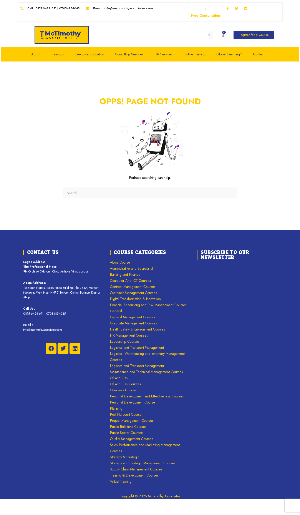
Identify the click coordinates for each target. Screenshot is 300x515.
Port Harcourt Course (126, 414)
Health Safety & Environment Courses (137, 329)
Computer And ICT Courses (130, 280)
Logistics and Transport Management (137, 347)
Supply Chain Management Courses (136, 469)
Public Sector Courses (126, 432)
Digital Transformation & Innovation (135, 298)
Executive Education (89, 54)
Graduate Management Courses (133, 323)
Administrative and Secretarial (131, 268)
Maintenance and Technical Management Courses (146, 371)
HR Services (163, 54)
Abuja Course (120, 262)
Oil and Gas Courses (125, 384)
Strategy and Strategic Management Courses (143, 463)
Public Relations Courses (128, 426)
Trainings (57, 54)
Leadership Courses (124, 341)
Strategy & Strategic (124, 457)
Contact (258, 54)
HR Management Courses (129, 335)
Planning (116, 408)
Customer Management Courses (133, 292)
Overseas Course (123, 390)
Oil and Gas (119, 377)
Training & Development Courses (134, 475)
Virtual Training (120, 481)
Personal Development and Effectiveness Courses (147, 396)
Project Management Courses (132, 420)
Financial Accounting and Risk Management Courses (148, 304)
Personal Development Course (132, 402)
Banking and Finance (125, 274)
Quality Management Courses (131, 438)
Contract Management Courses (133, 286)
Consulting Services (129, 54)
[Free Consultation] (205, 8)
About (35, 54)
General (116, 311)
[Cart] (223, 35)
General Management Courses (132, 317)
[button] (38, 54)
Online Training (195, 54)
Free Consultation (205, 15)
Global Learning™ (229, 54)
